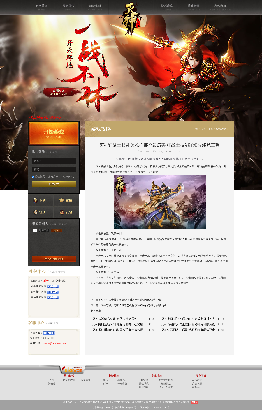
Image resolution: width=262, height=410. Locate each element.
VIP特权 (143, 380)
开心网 (183, 158)
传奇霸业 (85, 380)
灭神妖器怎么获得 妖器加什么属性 (114, 318)
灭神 (45, 280)
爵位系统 (144, 383)
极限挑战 (166, 383)
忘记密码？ (68, 176)
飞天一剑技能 (166, 387)
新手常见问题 (166, 380)
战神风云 (122, 380)
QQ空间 (129, 158)
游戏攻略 (221, 129)
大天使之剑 (69, 380)
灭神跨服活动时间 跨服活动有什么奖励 (117, 324)
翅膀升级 (144, 387)
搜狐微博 (152, 158)
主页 (210, 129)
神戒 (105, 380)
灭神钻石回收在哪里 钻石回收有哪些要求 (188, 329)
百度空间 (193, 158)
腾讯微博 (173, 158)
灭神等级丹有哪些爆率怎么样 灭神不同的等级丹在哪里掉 (133, 305)
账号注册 (53, 176)
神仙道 (51, 383)
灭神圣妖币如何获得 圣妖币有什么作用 (117, 329)
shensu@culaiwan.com (54, 343)
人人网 (162, 158)
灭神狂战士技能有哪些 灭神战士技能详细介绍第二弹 (131, 299)
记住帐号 (38, 176)
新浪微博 (140, 158)
